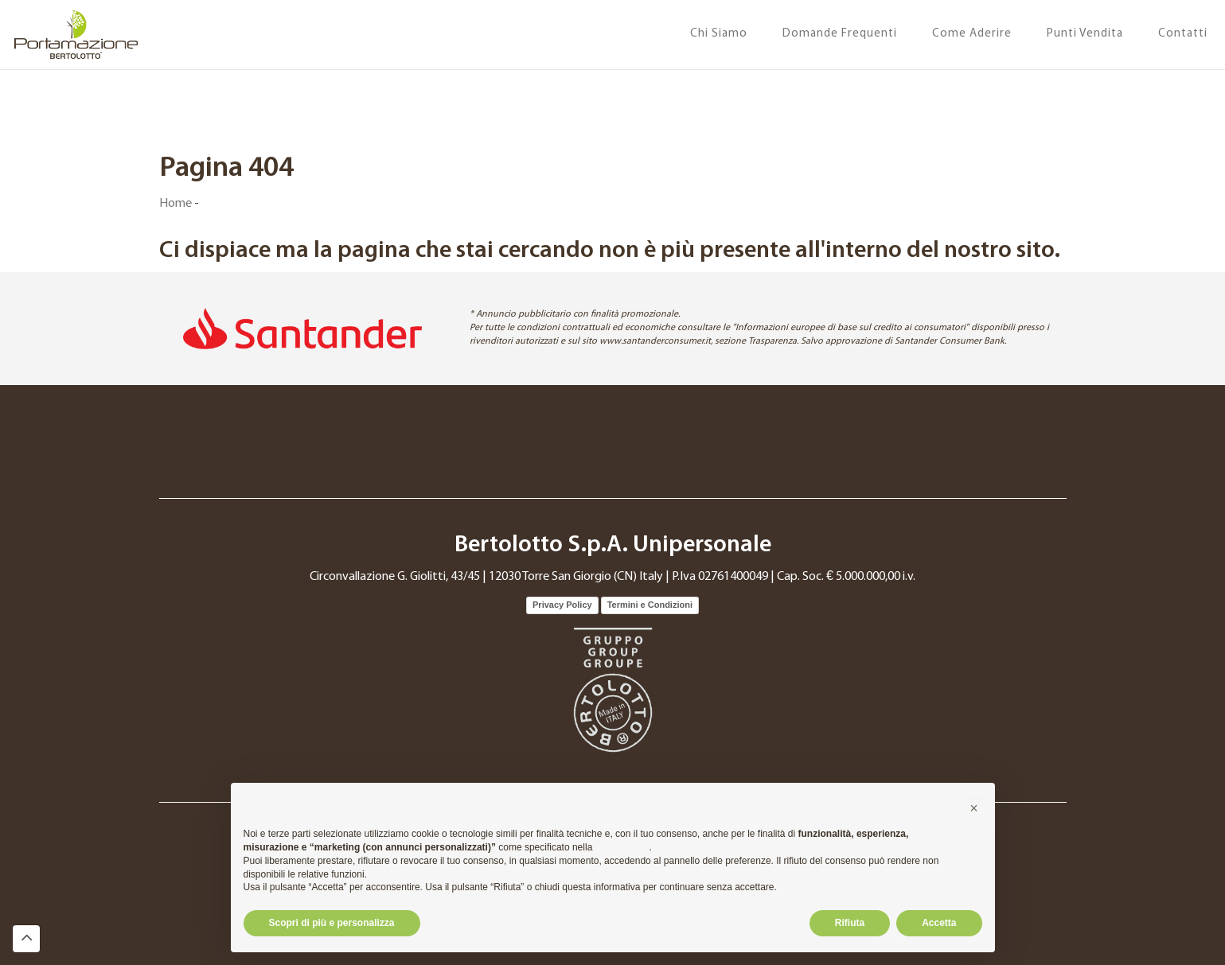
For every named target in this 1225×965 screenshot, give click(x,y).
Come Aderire (972, 34)
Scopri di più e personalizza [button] (332, 922)
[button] (974, 808)
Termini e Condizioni (649, 604)
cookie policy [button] (622, 847)
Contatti (1182, 34)
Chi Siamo (718, 34)
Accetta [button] (939, 922)
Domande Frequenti (839, 34)
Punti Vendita (1085, 34)
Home (175, 203)
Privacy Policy (562, 604)
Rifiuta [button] (849, 922)
